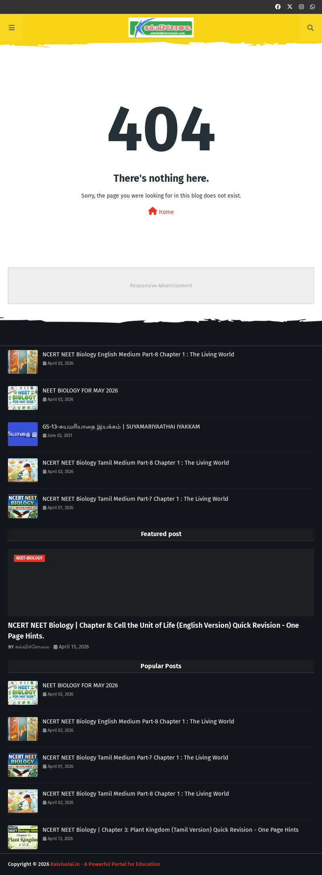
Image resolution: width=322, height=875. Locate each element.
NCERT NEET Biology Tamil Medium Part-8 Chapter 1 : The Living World (135, 462)
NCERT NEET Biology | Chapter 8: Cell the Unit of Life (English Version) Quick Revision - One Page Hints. (153, 630)
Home (161, 211)
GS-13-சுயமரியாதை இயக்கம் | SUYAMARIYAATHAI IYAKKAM (121, 426)
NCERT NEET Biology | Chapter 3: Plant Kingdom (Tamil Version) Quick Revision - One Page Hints (170, 829)
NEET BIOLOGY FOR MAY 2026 (80, 390)
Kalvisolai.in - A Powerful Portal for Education (105, 864)
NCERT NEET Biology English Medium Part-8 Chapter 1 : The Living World (138, 354)
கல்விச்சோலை (32, 647)
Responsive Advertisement (161, 285)
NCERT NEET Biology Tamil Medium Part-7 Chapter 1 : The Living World (135, 498)
